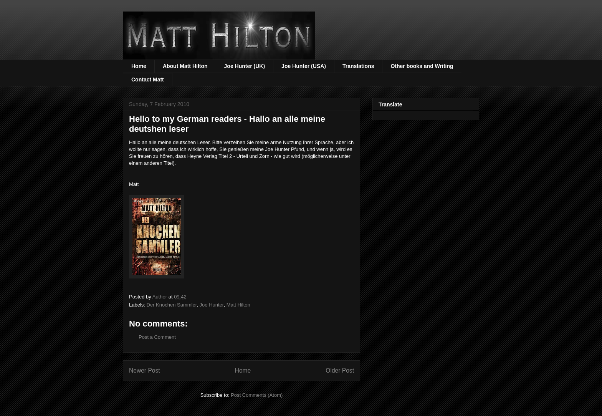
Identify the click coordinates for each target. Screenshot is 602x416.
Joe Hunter (212, 305)
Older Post (340, 370)
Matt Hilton (238, 305)
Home (138, 66)
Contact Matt (147, 79)
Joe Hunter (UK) (244, 66)
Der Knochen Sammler (172, 305)
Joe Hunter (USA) (303, 66)
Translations (358, 66)
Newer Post (144, 370)
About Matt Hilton (185, 66)
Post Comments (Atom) (257, 395)
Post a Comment (157, 337)
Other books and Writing (421, 66)
